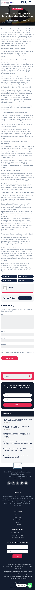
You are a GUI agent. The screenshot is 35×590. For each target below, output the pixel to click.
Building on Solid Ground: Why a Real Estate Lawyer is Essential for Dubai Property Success (17, 449)
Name (3, 331)
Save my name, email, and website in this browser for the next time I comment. (17, 353)
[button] (9, 276)
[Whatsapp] (29, 585)
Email (3, 338)
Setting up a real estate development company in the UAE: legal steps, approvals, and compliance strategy (17, 442)
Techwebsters (21, 583)
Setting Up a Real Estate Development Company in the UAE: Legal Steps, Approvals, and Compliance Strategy (16, 435)
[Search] (29, 376)
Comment (4, 314)
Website (3, 344)
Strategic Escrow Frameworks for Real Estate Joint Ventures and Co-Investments (16, 426)
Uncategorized (17, 9)
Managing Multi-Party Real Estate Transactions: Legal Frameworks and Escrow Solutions (17, 419)
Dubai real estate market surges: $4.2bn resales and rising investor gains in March (17, 456)
